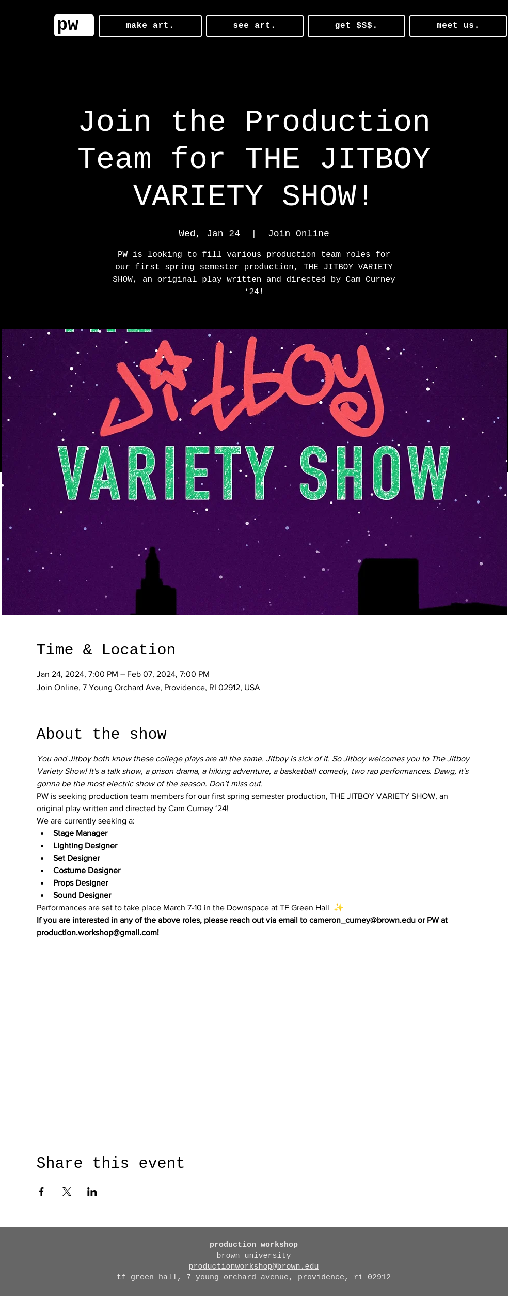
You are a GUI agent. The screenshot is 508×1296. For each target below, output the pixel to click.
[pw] (74, 25)
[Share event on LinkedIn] (92, 1191)
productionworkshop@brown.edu (253, 1266)
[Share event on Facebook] (41, 1191)
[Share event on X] (67, 1191)
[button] (150, 26)
